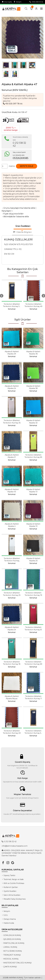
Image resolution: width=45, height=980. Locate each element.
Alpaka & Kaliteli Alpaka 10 (33, 525)
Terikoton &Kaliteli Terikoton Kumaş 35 (11, 421)
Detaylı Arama (10, 919)
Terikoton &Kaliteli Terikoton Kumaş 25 (11, 594)
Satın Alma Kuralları (12, 895)
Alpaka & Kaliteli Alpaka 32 (33, 421)
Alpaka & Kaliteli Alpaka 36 (33, 352)
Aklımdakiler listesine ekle (15, 216)
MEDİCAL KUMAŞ (10, 959)
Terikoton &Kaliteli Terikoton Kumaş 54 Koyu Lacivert (11, 306)
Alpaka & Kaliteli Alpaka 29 (12, 352)
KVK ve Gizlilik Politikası (14, 883)
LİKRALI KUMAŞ (10, 947)
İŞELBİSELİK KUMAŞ (12, 939)
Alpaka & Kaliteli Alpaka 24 (12, 387)
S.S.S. (6, 915)
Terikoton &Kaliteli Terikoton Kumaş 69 (33, 663)
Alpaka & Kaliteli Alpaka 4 (12, 525)
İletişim (17, 2)
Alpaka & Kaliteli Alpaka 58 (33, 387)
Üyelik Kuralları (10, 891)
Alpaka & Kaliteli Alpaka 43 (12, 490)
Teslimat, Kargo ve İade (14, 879)
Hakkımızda (9, 923)
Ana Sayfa (7, 2)
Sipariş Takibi (9, 875)
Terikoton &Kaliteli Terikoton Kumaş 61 (33, 628)
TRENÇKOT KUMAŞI (12, 955)
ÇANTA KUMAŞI (10, 967)
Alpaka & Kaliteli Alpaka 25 (33, 559)
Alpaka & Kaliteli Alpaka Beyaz (12, 697)
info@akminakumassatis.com (15, 846)
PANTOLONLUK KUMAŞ (13, 943)
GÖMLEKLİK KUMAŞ (12, 935)
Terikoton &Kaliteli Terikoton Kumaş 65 (33, 456)
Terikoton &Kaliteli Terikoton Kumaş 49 (33, 305)
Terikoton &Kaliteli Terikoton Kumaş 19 (33, 594)
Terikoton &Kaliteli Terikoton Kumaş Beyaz (12, 560)
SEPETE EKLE (26, 166)
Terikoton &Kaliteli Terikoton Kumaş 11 (33, 697)
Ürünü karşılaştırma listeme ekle (18, 208)
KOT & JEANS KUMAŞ (12, 951)
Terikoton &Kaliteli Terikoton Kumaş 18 (11, 663)
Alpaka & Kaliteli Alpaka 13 (33, 490)
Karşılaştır (6, 211)
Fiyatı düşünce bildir (13, 214)
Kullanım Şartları (11, 887)
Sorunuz (7, 90)
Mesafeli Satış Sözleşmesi (15, 899)
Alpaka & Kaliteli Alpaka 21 (12, 456)
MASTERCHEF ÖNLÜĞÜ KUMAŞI (17, 963)
